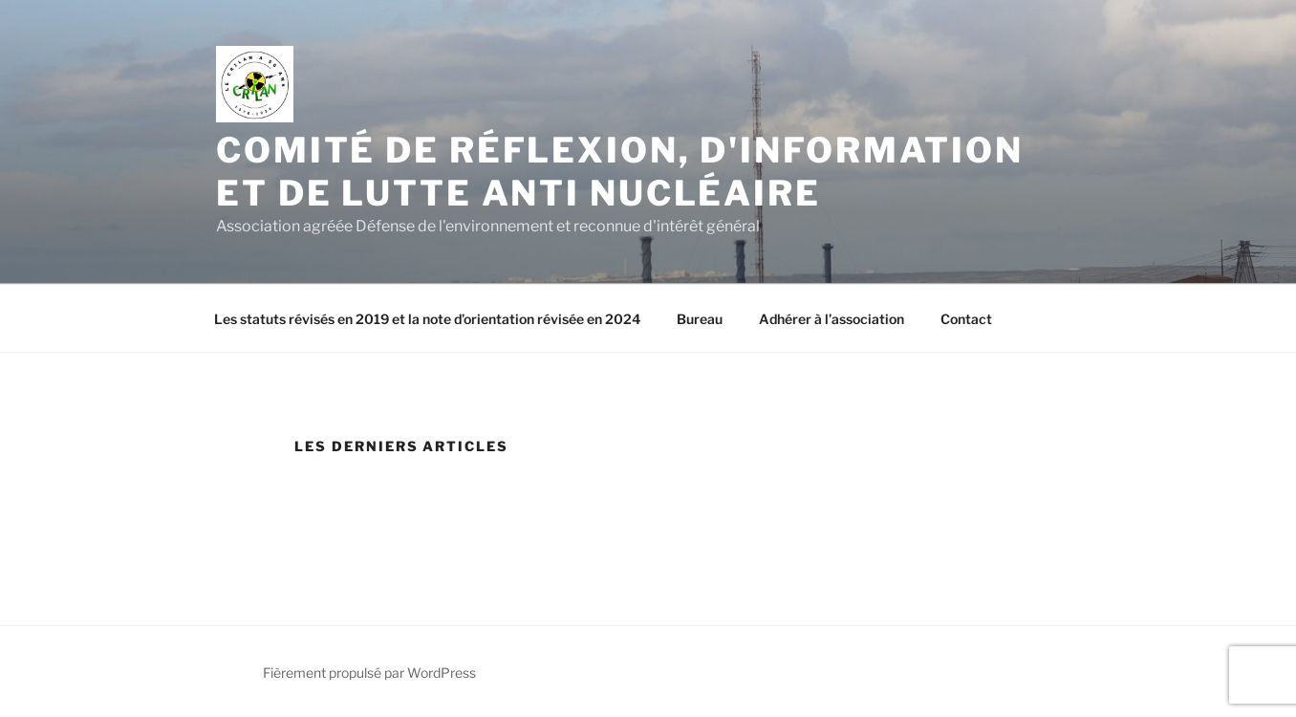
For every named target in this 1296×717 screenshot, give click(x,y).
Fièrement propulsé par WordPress (369, 672)
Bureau (700, 319)
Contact (966, 319)
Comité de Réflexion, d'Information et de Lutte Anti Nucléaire (620, 171)
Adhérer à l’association (831, 319)
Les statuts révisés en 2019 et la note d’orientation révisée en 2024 (427, 319)
